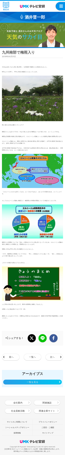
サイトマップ (47, 433)
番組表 (6, 6)
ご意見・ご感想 (47, 427)
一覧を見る (32, 382)
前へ (11, 357)
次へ (52, 357)
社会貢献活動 (18, 411)
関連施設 (47, 402)
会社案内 (18, 402)
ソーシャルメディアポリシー (17, 427)
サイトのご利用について (17, 422)
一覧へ (32, 357)
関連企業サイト (47, 411)
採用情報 (17, 433)
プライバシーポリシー (48, 422)
